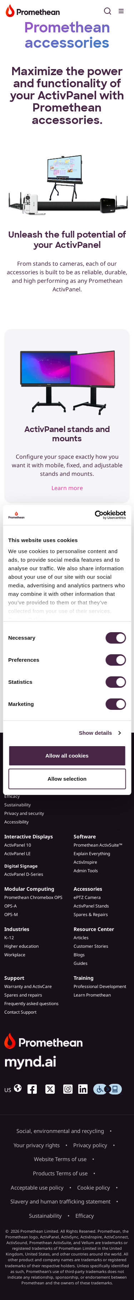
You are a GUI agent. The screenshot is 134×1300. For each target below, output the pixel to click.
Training (84, 977)
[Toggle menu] (121, 10)
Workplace (14, 955)
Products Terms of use (60, 1173)
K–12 (9, 938)
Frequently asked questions (31, 1003)
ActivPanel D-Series (23, 874)
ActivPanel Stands (91, 906)
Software (85, 836)
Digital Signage (21, 866)
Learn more (67, 488)
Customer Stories (91, 946)
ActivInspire (85, 862)
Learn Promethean (92, 995)
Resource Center (94, 929)
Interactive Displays (28, 836)
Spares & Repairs (91, 914)
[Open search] (107, 10)
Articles (81, 938)
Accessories (88, 888)
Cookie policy (93, 1187)
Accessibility (16, 822)
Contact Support (20, 1012)
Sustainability (17, 805)
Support (14, 977)
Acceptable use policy (37, 1187)
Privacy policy (90, 1145)
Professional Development (100, 986)
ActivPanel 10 (17, 845)
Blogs (79, 955)
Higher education (21, 946)
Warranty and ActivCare (28, 986)
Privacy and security (24, 813)
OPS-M (11, 914)
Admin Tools (86, 871)
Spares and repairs (23, 995)
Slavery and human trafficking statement (60, 1201)
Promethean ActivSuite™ (98, 845)
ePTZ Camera (87, 897)
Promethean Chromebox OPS (33, 897)
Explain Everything (92, 854)
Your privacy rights (37, 1145)
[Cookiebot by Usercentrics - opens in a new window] (95, 515)
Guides (81, 963)
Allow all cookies (67, 756)
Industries (16, 929)
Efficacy (12, 796)
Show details (95, 733)
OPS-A (10, 906)
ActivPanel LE (17, 854)
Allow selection (67, 779)
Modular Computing (29, 888)
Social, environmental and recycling (60, 1130)
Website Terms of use (60, 1159)
